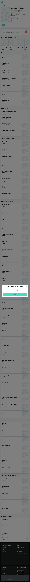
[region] (15, 578)
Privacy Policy (10, 579)
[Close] (26, 286)
